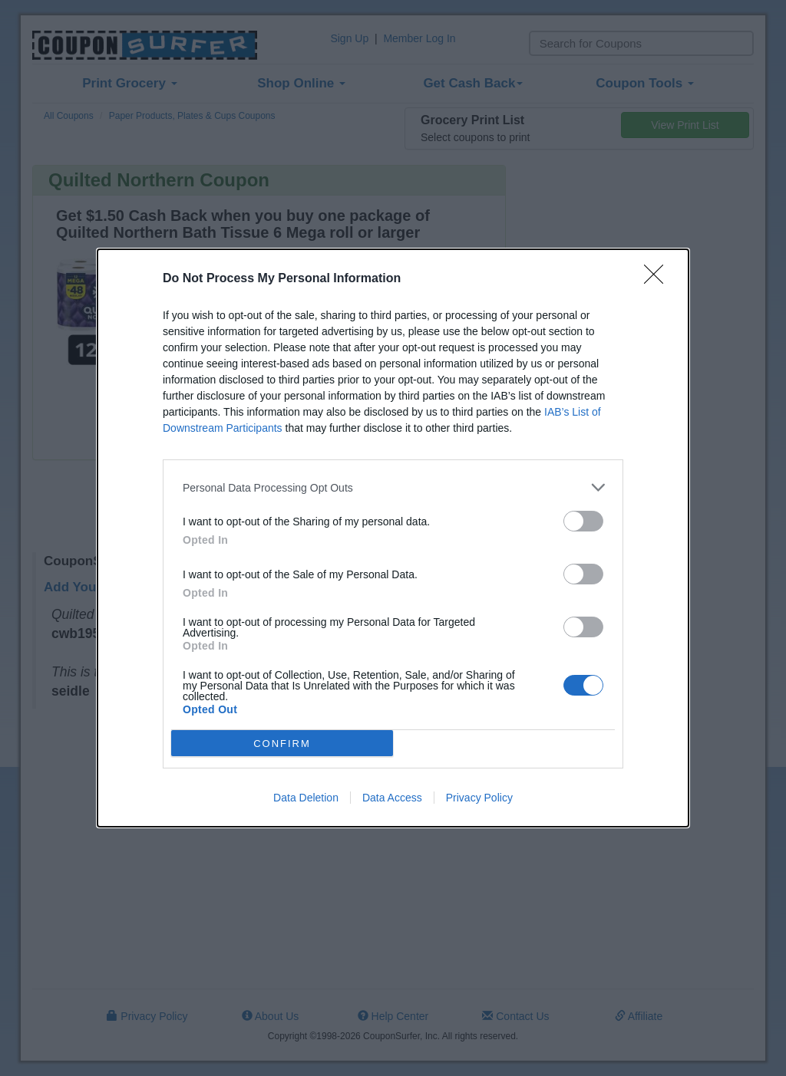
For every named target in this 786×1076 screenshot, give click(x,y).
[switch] (583, 521)
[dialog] (393, 538)
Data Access (392, 797)
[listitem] (393, 487)
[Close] (658, 279)
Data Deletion (306, 797)
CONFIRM (282, 743)
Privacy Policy (479, 797)
